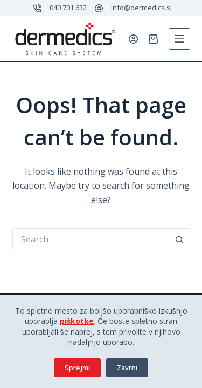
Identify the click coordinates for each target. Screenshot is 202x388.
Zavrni (127, 367)
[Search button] (179, 239)
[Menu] (179, 39)
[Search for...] (90, 239)
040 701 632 (68, 7)
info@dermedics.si (141, 7)
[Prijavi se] (133, 39)
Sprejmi (77, 367)
